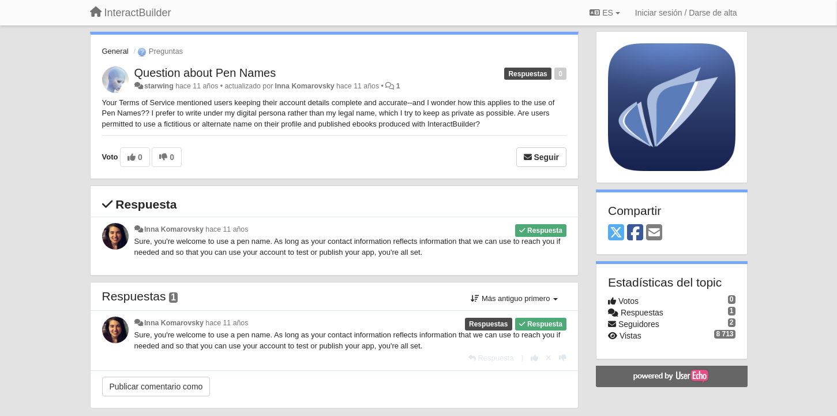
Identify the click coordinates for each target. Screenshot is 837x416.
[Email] (654, 233)
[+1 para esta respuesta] (534, 358)
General (115, 51)
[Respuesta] (491, 358)
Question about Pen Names (205, 72)
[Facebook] (635, 233)
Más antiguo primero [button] (514, 298)
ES (605, 12)
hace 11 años (226, 229)
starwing (159, 86)
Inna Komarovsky (305, 86)
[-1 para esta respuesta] (562, 358)
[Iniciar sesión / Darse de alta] (686, 13)
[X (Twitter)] (616, 233)
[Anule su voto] (548, 358)
